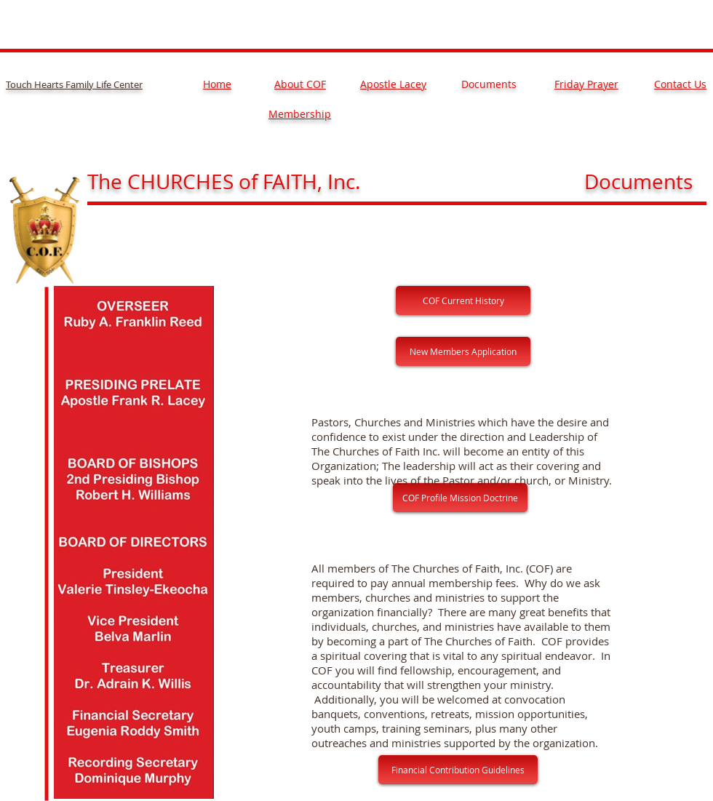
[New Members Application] (463, 351)
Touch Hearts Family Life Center (74, 84)
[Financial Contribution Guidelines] (458, 769)
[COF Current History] (463, 300)
